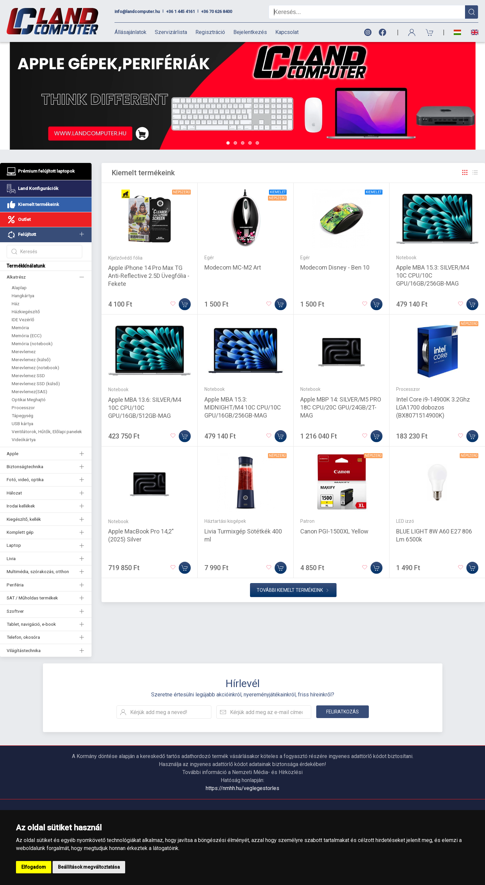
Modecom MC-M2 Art (232, 267)
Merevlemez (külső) (31, 359)
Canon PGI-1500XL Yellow (334, 531)
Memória (20, 327)
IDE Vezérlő (23, 319)
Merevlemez (24, 351)
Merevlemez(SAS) (29, 391)
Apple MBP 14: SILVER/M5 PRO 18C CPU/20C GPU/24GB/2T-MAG (340, 407)
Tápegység (22, 415)
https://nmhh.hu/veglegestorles (242, 788)
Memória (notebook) (32, 343)
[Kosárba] (185, 304)
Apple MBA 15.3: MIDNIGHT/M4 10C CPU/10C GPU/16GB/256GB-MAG (242, 407)
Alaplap (19, 287)
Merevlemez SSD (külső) (36, 383)
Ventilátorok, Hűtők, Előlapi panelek (47, 431)
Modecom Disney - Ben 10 (334, 267)
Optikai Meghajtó (29, 399)
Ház (15, 303)
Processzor (23, 407)
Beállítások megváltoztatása (89, 867)
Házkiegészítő (26, 311)
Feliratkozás (342, 711)
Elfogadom (33, 867)
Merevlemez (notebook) (35, 367)
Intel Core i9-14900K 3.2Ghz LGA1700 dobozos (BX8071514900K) (433, 407)
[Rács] (465, 172)
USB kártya (22, 423)
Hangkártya (23, 295)
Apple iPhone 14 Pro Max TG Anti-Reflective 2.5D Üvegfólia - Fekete (148, 275)
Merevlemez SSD (28, 375)
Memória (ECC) (27, 335)
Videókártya (24, 439)
